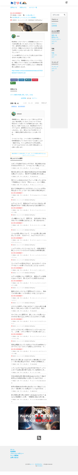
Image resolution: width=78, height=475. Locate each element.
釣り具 (36, 180)
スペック (40, 301)
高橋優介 (33, 17)
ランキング (55, 66)
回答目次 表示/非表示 (18, 110)
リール (43, 243)
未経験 (40, 403)
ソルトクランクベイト (41, 213)
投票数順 (36, 106)
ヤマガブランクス (42, 324)
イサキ (33, 301)
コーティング (40, 188)
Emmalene (39, 469)
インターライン (35, 354)
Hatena (29, 79)
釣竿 (36, 314)
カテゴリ (54, 41)
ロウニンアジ (40, 198)
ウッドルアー (35, 273)
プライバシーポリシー (17, 457)
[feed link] (39, 441)
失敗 (40, 384)
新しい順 (28, 106)
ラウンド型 (16, 342)
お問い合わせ (14, 461)
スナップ (34, 213)
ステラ (43, 258)
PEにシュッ (34, 188)
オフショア (39, 339)
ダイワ (36, 324)
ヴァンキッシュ (18, 245)
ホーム (12, 453)
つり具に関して (30, 15)
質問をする (13, 7)
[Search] (64, 14)
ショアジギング (38, 258)
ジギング (44, 339)
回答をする (23, 7)
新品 (16, 215)
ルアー (12, 215)
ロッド (15, 303)
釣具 (36, 367)
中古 (38, 384)
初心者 (37, 171)
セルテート (39, 243)
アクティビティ (56, 39)
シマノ (33, 258)
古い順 (21, 106)
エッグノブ (34, 339)
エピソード (34, 384)
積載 (33, 394)
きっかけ (34, 403)
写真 (53, 53)
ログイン (34, 98)
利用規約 (13, 455)
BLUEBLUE (15, 17)
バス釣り (40, 273)
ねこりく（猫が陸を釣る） (36, 467)
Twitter (22, 79)
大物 (12, 200)
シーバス (22, 17)
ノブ (12, 342)
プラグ (38, 286)
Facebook (14, 79)
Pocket (37, 79)
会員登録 (23, 98)
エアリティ (34, 243)
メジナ (41, 228)
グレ (33, 228)
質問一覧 (54, 35)
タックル (28, 17)
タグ (53, 43)
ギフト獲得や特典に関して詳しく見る (21, 95)
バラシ (38, 228)
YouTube (35, 198)
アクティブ (43, 106)
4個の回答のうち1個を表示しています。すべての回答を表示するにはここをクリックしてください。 (29, 157)
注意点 (42, 384)
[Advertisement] (59, 99)
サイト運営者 (14, 459)
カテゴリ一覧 (33, 7)
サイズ (35, 228)
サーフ (33, 324)
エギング (34, 171)
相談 (16, 357)
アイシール (34, 286)
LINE (13, 83)
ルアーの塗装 (14, 288)
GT (32, 198)
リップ (41, 286)
